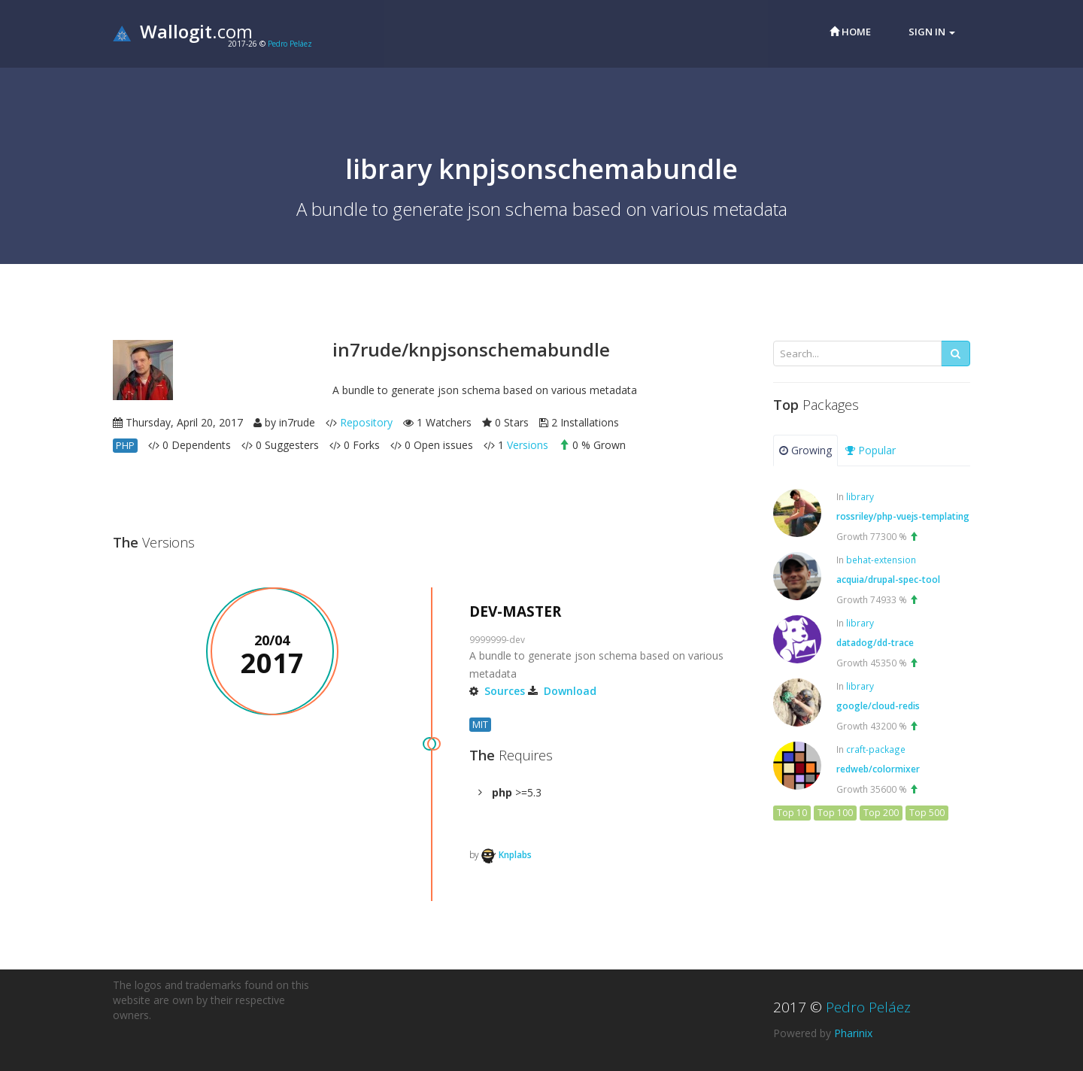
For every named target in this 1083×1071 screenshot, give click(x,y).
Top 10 (792, 812)
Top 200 (881, 812)
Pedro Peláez (290, 43)
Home (850, 31)
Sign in (932, 31)
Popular (870, 450)
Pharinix (853, 1033)
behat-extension (881, 560)
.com (183, 31)
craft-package (876, 749)
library (860, 496)
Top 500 (927, 812)
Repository (366, 422)
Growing (805, 450)
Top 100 (835, 812)
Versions (527, 445)
